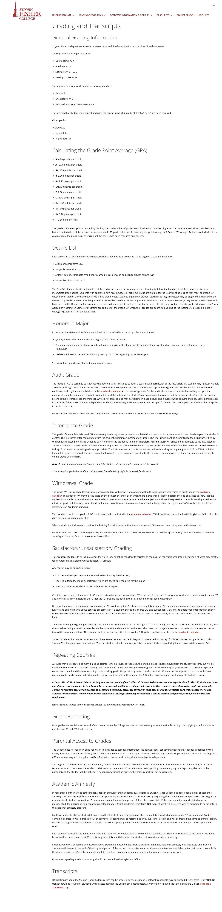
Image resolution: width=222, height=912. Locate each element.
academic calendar (111, 391)
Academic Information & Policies (130, 15)
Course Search (185, 15)
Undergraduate (61, 15)
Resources (163, 15)
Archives (204, 15)
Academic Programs (91, 15)
